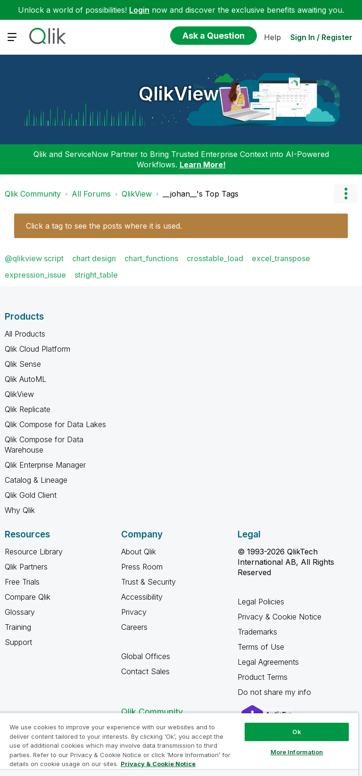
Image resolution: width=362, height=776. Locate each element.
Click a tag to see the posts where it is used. (104, 226)
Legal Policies (261, 601)
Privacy (134, 612)
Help (272, 37)
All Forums (91, 193)
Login (139, 10)
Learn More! (203, 164)
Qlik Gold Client (31, 495)
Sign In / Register (321, 37)
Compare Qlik (27, 597)
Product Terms (263, 677)
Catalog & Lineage (36, 480)
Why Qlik (20, 510)
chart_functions (151, 258)
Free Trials (22, 581)
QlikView (179, 93)
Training (18, 627)
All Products (25, 333)
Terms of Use (261, 647)
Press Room (142, 566)
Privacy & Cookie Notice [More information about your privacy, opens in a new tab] (158, 764)
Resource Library (34, 551)
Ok (296, 731)
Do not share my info (275, 692)
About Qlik (138, 551)
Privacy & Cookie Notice (279, 616)
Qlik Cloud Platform (37, 349)
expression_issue (35, 275)
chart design (94, 258)
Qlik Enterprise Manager (45, 465)
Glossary (20, 612)
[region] (179, 744)
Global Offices (145, 656)
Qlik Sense (23, 364)
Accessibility (142, 597)
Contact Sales (145, 671)
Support (18, 642)
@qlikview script (34, 258)
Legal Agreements (268, 662)
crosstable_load (215, 258)
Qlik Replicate (27, 409)
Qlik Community (33, 193)
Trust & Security (148, 581)
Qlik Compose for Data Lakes (55, 424)
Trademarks (257, 631)
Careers (134, 627)
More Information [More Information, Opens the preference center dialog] (297, 752)
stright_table (96, 275)
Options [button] (345, 193)
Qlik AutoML (25, 379)
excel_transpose (281, 258)
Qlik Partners (26, 566)
